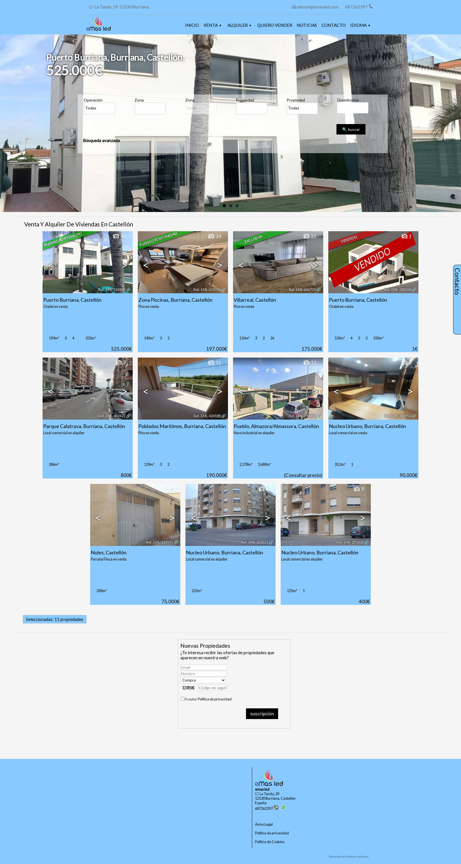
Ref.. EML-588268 (397, 289)
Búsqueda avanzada (101, 140)
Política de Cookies (270, 841)
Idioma (360, 25)
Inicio (192, 25)
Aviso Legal (264, 824)
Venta (212, 25)
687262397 (266, 808)
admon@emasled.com (317, 6)
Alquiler (239, 25)
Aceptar (208, 699)
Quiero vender (274, 25)
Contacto (334, 25)
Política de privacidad (215, 699)
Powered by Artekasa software (349, 856)
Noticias (307, 25)
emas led (262, 789)
